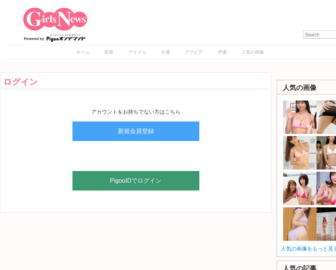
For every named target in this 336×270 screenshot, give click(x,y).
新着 (108, 52)
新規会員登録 (136, 131)
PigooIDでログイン (135, 180)
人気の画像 (252, 52)
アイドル (137, 52)
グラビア (194, 52)
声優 (222, 52)
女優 (165, 52)
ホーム (83, 52)
